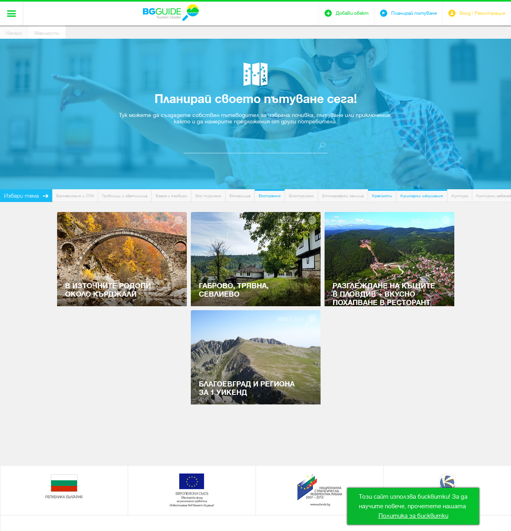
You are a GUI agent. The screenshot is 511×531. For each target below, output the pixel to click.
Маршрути (46, 33)
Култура (460, 196)
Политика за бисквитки (413, 515)
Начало (14, 33)
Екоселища (240, 196)
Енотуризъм (301, 196)
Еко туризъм (208, 196)
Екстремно (270, 196)
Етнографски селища (343, 196)
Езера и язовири (171, 196)
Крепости (382, 196)
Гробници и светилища (124, 196)
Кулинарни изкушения (421, 196)
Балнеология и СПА (75, 196)
